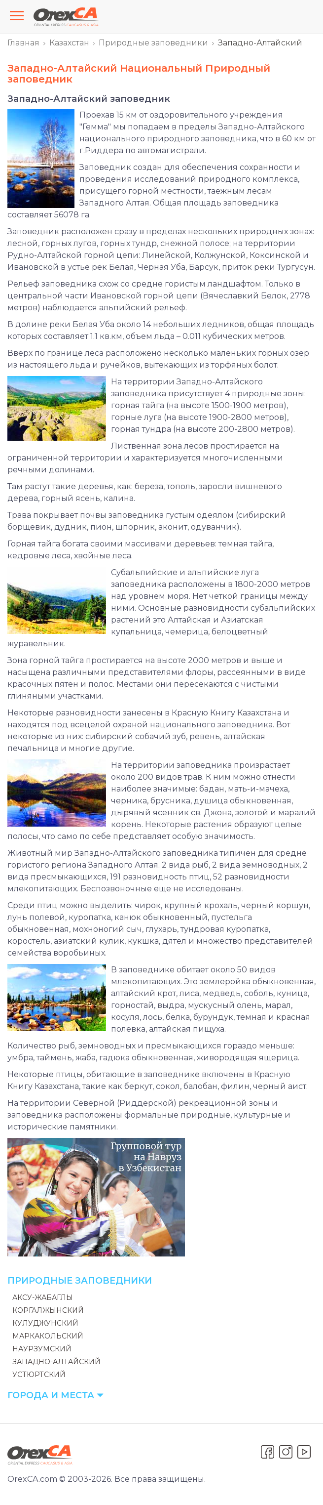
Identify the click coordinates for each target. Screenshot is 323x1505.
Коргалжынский (48, 1310)
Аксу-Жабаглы (42, 1297)
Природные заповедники (153, 42)
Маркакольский (47, 1336)
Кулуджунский (45, 1323)
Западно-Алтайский (56, 1361)
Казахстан (69, 42)
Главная (23, 42)
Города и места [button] (55, 1395)
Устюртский (39, 1374)
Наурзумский (42, 1348)
